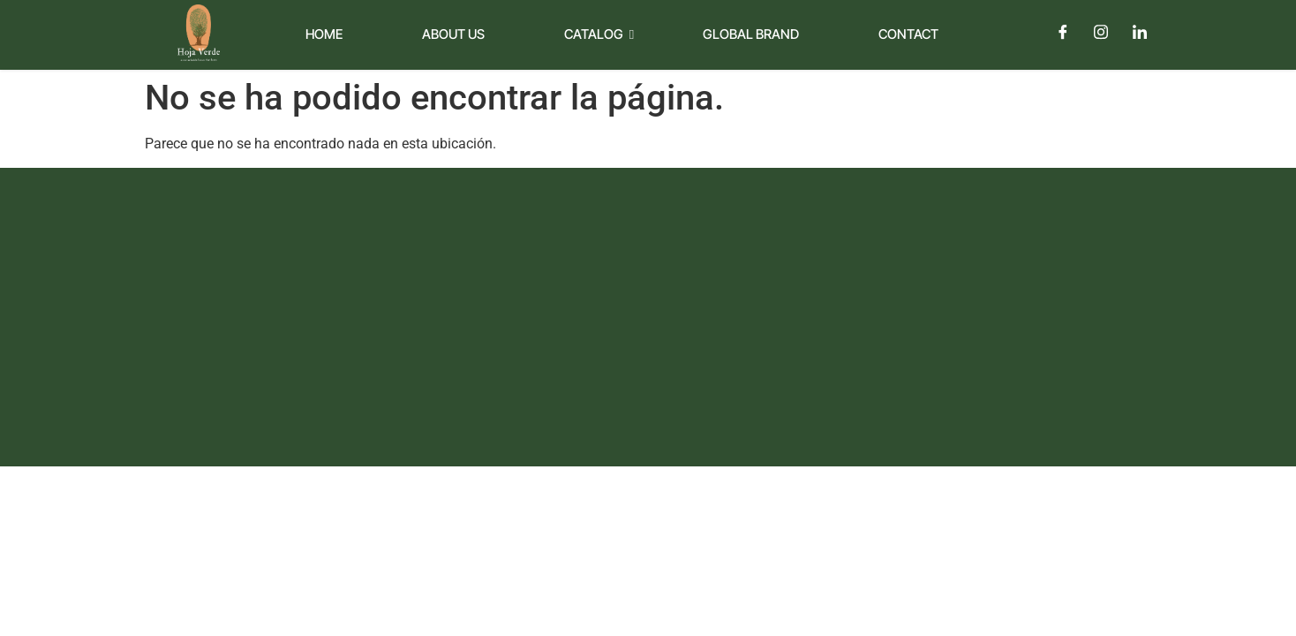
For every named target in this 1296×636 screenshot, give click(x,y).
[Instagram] (1101, 32)
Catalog (599, 34)
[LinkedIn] (1139, 32)
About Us (453, 34)
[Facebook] (1062, 32)
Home (324, 34)
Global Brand (751, 34)
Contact (908, 34)
